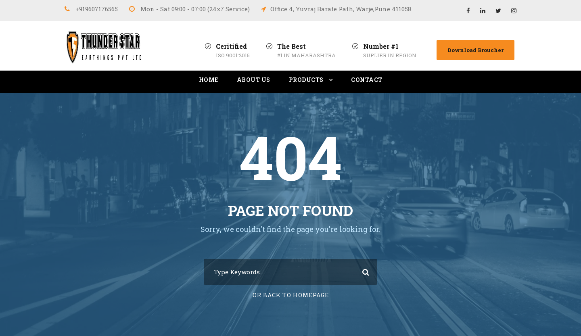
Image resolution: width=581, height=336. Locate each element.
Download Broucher (475, 50)
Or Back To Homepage (291, 295)
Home (208, 79)
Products (306, 79)
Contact (366, 79)
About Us (253, 79)
